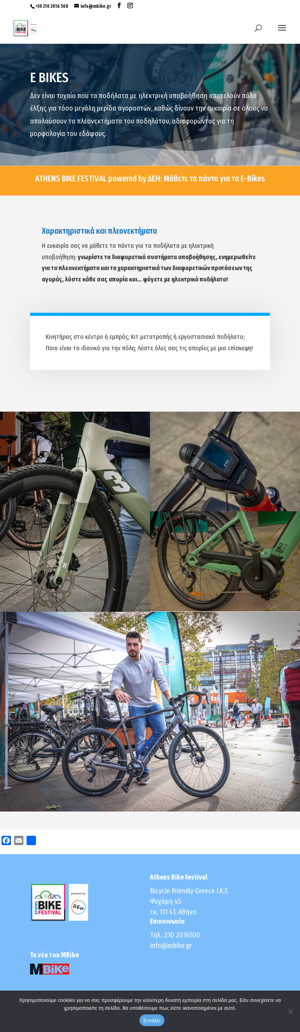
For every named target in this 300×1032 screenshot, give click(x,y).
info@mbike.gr (171, 945)
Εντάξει (152, 1020)
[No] (290, 1011)
